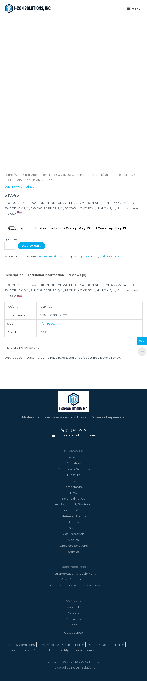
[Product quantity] (9, 246)
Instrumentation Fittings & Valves (47, 174)
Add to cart (31, 245)
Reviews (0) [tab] (77, 275)
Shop (18, 174)
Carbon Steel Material (87, 174)
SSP (43, 332)
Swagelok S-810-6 (86, 256)
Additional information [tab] (45, 275)
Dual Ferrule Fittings (118, 174)
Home (8, 174)
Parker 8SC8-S (109, 256)
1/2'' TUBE (47, 323)
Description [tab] (13, 275)
